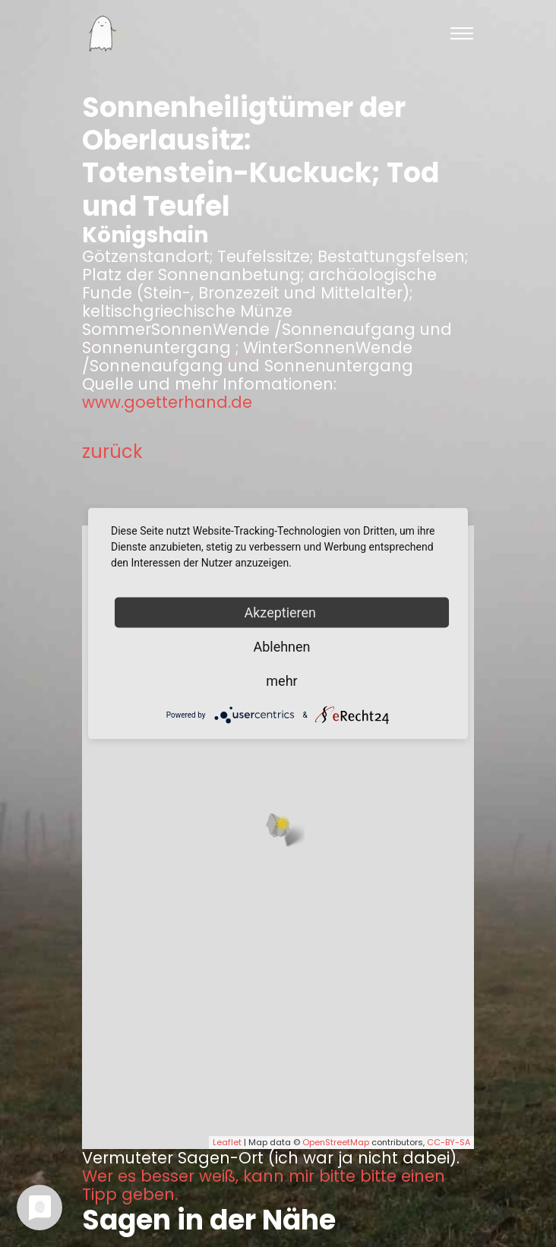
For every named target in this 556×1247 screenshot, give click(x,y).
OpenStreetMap (335, 1142)
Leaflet (227, 1142)
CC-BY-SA (448, 1142)
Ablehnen (281, 647)
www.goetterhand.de (167, 402)
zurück (112, 451)
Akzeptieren (282, 612)
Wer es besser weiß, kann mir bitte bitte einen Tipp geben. (263, 1185)
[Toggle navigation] (462, 33)
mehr (281, 681)
